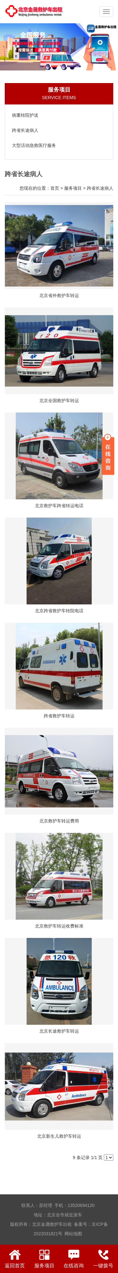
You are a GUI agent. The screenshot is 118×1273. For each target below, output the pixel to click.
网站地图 (73, 1233)
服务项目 (73, 188)
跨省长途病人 (100, 188)
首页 (54, 188)
